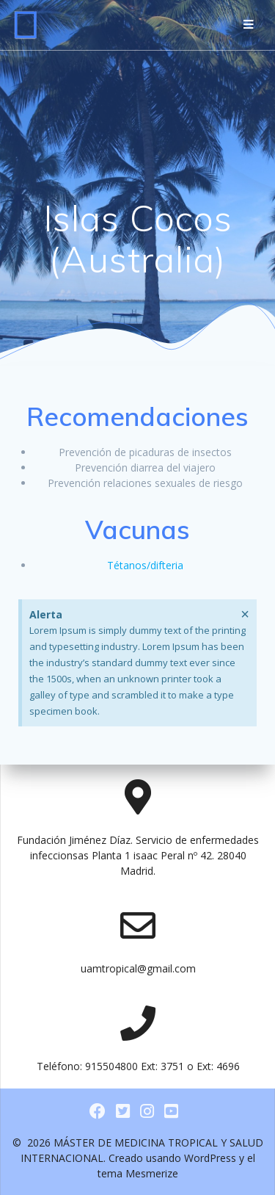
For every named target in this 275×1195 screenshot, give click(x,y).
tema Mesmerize (138, 1173)
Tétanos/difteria (145, 565)
